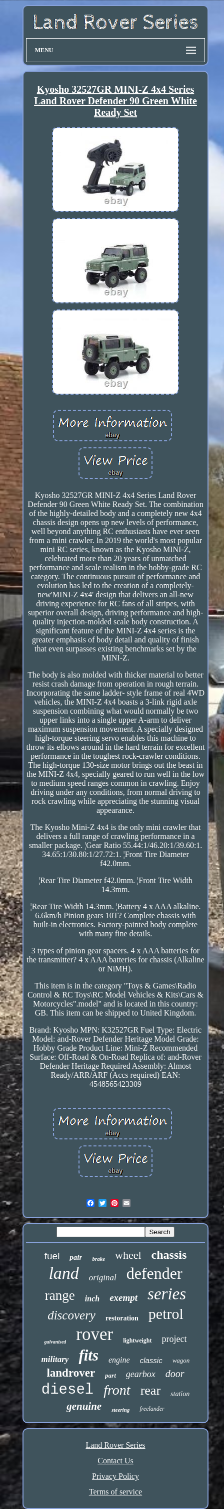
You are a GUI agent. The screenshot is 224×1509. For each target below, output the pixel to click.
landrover (70, 1373)
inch (92, 1298)
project (174, 1339)
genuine (84, 1406)
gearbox (141, 1374)
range (60, 1295)
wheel (128, 1255)
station (180, 1394)
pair (76, 1257)
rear (150, 1390)
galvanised (55, 1342)
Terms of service (115, 1491)
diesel (68, 1390)
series (167, 1294)
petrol (166, 1313)
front (117, 1390)
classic (151, 1360)
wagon (181, 1360)
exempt (124, 1297)
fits (88, 1355)
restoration (122, 1318)
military (55, 1359)
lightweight (137, 1340)
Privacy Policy (115, 1476)
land (63, 1273)
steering (121, 1410)
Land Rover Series (115, 1445)
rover (94, 1334)
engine (119, 1360)
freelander (152, 1408)
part (110, 1375)
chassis (169, 1254)
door (175, 1373)
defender (154, 1273)
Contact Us (116, 1460)
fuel (52, 1256)
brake (98, 1259)
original (102, 1277)
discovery (72, 1315)
